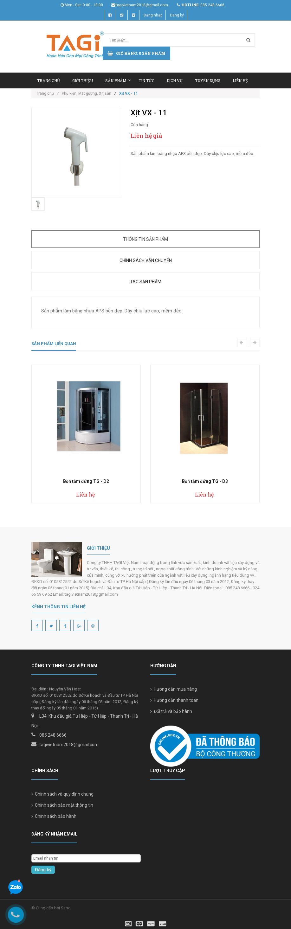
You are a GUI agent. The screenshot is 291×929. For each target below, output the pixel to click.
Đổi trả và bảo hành (171, 711)
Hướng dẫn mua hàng (173, 689)
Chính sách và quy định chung (62, 794)
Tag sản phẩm (145, 281)
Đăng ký (177, 15)
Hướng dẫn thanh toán (174, 700)
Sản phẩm (118, 80)
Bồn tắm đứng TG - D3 (205, 481)
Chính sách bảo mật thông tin (62, 805)
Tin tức (146, 80)
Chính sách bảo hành (53, 816)
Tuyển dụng (207, 80)
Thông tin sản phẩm (145, 239)
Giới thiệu (82, 80)
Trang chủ (48, 80)
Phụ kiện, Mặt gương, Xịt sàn (86, 93)
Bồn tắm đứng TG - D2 (86, 481)
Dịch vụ (175, 80)
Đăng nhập (153, 15)
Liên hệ (240, 80)
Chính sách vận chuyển (146, 260)
